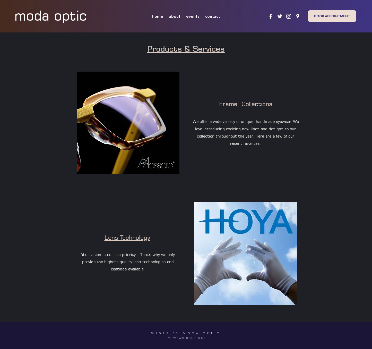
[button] (128, 123)
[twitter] (279, 16)
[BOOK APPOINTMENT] (332, 16)
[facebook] (270, 16)
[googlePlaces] (298, 16)
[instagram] (289, 16)
